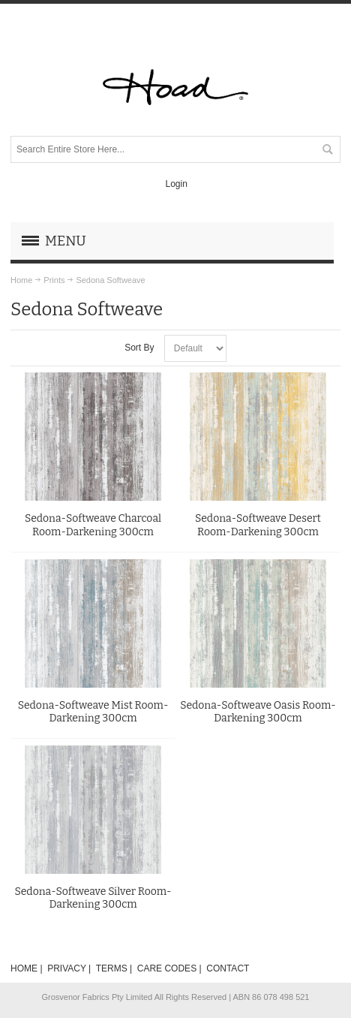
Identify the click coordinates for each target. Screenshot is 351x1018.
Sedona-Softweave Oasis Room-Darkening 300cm (258, 711)
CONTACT (227, 968)
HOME (24, 968)
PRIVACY (66, 968)
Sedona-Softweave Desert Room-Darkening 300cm (258, 525)
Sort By (139, 347)
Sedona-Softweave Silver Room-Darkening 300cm (92, 898)
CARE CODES (166, 968)
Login (176, 184)
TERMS (112, 968)
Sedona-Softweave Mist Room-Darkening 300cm (93, 711)
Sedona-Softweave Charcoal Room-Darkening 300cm (93, 525)
